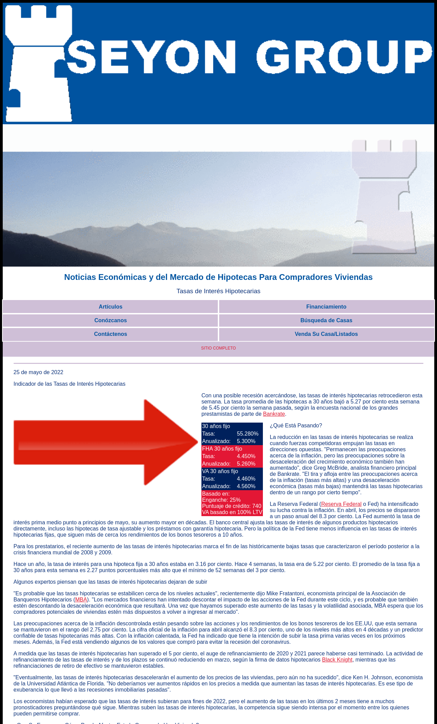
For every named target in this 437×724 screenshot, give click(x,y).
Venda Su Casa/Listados (326, 334)
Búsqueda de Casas (326, 320)
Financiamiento (326, 307)
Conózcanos (110, 320)
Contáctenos (110, 334)
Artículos (110, 307)
